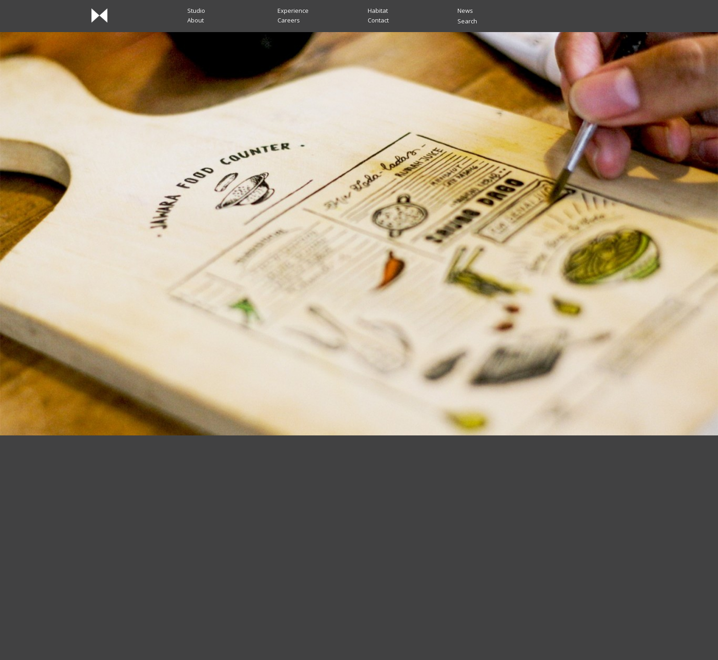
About (195, 20)
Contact (378, 20)
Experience (293, 10)
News (465, 10)
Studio (196, 10)
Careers (288, 20)
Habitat (378, 10)
